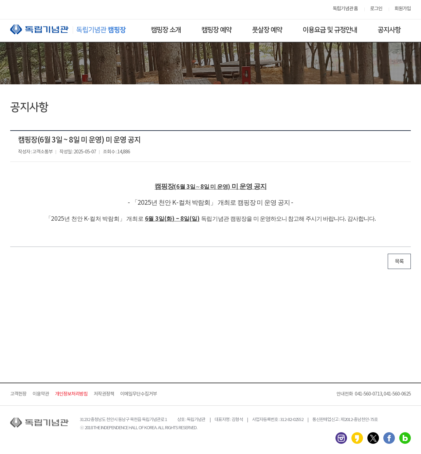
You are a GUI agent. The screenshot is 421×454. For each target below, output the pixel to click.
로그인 (376, 9)
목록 (399, 262)
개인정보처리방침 (71, 394)
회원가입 (403, 9)
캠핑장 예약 (216, 30)
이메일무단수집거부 (138, 394)
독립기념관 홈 (345, 9)
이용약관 (41, 394)
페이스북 (389, 438)
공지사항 (389, 30)
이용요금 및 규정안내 (330, 30)
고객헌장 (18, 394)
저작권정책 (104, 394)
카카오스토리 (357, 438)
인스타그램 (341, 438)
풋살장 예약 (267, 30)
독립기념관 (74, 29)
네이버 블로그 (405, 438)
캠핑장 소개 (166, 30)
